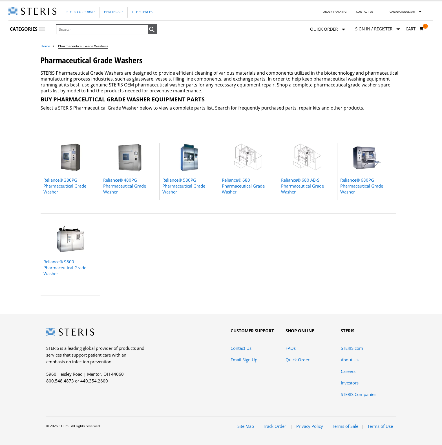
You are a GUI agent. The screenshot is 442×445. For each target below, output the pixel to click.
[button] (152, 29)
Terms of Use (380, 426)
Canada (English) (402, 12)
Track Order (275, 426)
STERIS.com (352, 348)
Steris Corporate (81, 12)
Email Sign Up (244, 359)
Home (45, 46)
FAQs (291, 348)
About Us (350, 359)
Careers (348, 371)
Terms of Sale (345, 426)
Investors (350, 383)
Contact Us (364, 12)
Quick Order (327, 29)
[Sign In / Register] (377, 29)
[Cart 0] (415, 29)
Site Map (245, 426)
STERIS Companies (358, 394)
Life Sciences (142, 12)
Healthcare (113, 12)
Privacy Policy (309, 426)
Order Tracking (334, 12)
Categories (27, 29)
